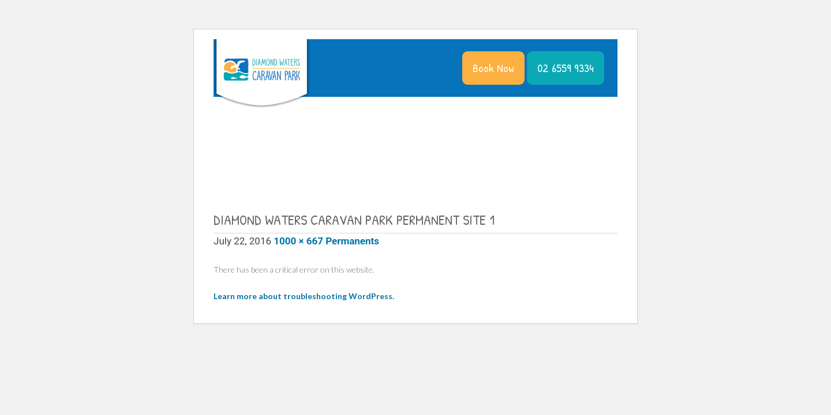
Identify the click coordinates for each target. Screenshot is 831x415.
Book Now (493, 68)
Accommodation (403, 125)
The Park (344, 125)
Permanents (352, 241)
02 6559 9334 (565, 68)
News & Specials (537, 125)
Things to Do (471, 125)
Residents (598, 125)
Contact (343, 182)
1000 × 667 (298, 241)
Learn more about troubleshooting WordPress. (304, 296)
